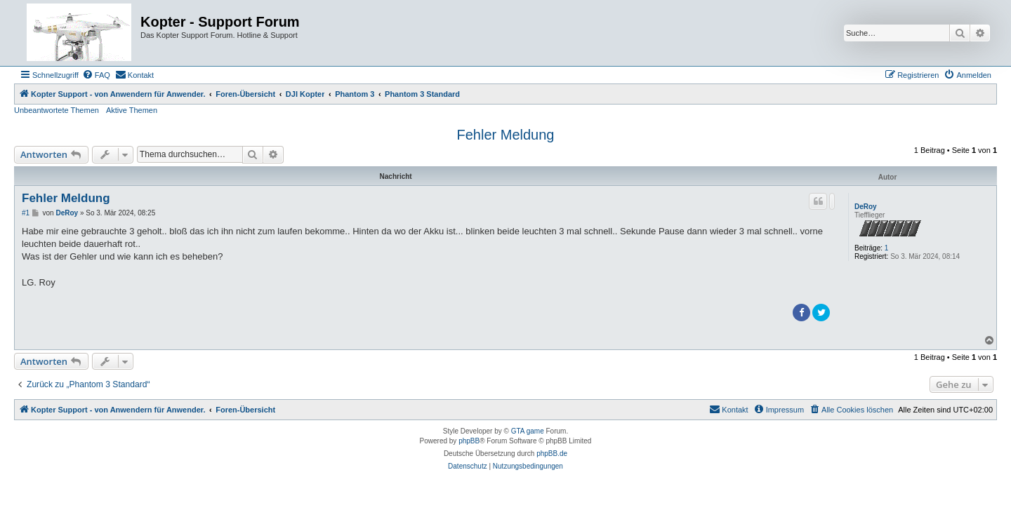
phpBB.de (551, 453)
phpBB (469, 441)
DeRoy (865, 206)
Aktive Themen (131, 110)
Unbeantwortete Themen (56, 110)
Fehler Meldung (506, 134)
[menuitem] (96, 75)
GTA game (527, 431)
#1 (25, 213)
